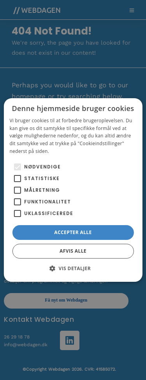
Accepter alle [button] (72, 232)
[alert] (73, 190)
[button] (73, 268)
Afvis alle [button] (73, 251)
